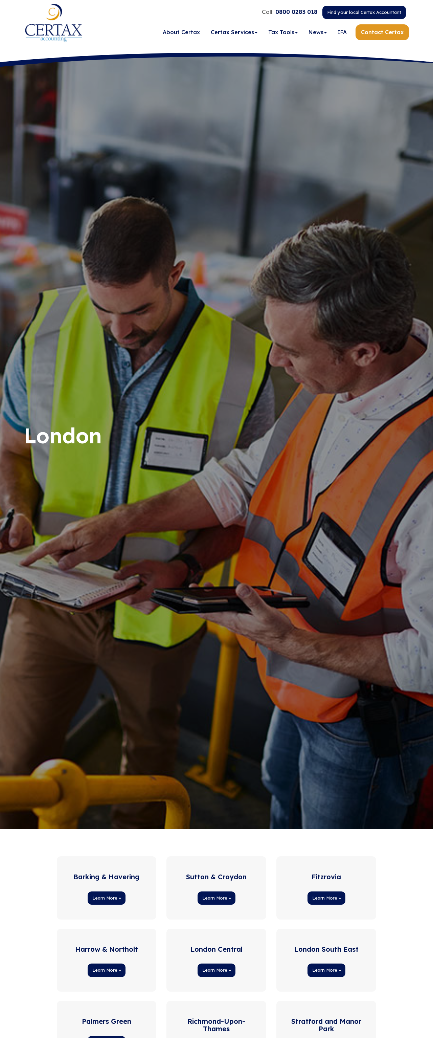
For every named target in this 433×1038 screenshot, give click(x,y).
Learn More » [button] (106, 898)
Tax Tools (283, 33)
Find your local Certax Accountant (364, 13)
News (318, 33)
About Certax (181, 33)
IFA (342, 33)
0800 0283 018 (296, 12)
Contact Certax (382, 33)
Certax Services (234, 33)
